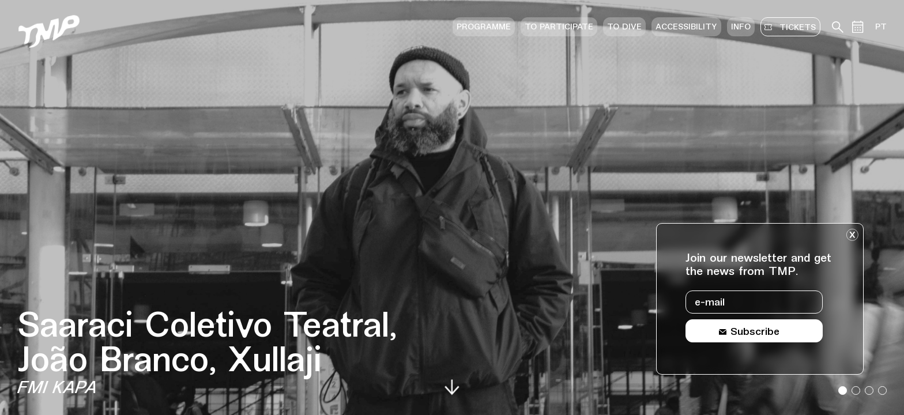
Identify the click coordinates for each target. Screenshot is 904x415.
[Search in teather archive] (837, 27)
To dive (624, 27)
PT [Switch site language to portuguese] (881, 27)
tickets (795, 27)
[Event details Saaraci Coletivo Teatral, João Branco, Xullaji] (220, 354)
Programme (484, 27)
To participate (559, 27)
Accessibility (686, 27)
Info (741, 27)
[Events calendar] (858, 27)
